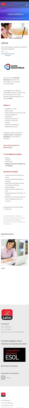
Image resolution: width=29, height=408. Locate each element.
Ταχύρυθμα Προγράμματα (7, 49)
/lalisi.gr (5, 378)
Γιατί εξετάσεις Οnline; (7, 405)
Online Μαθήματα (5, 400)
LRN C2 (3, 268)
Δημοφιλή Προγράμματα (14, 18)
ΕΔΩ (11, 147)
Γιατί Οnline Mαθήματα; (7, 403)
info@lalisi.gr (7, 327)
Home (7, 18)
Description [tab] (8, 55)
